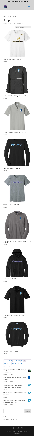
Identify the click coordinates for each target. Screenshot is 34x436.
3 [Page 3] (11, 361)
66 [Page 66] (8, 363)
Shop (9, 16)
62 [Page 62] (22, 361)
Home (5, 16)
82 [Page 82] (13, 363)
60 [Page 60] (16, 361)
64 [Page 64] (27, 361)
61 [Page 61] (19, 361)
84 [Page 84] (18, 363)
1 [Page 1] (7, 361)
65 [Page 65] (5, 363)
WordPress (17, 433)
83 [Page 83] (16, 363)
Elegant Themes (17, 431)
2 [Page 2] (9, 361)
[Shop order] (23, 27)
